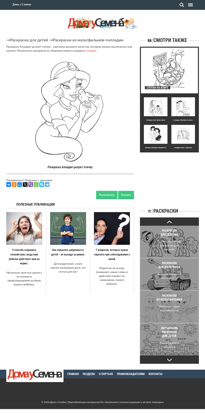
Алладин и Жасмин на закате (183, 120)
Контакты (156, 374)
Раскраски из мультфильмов (78, 39)
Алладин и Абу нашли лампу (155, 120)
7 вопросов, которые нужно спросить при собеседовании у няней (112, 254)
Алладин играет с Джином (183, 147)
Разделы (89, 374)
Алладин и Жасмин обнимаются (155, 147)
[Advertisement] (169, 177)
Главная (73, 374)
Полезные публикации (35, 204)
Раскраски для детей (29, 39)
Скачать (126, 194)
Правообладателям (131, 374)
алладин (115, 39)
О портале (106, 374)
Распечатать (107, 194)
